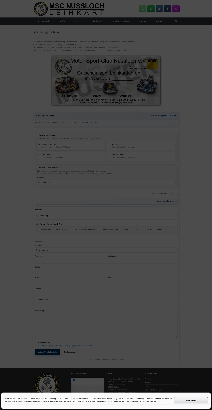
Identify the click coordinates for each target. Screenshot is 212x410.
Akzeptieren (190, 400)
